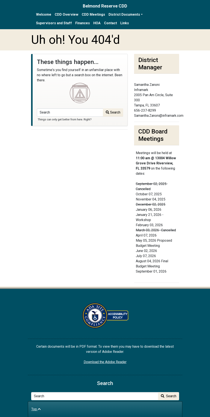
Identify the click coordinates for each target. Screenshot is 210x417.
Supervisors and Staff (54, 23)
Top (36, 409)
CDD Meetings (93, 14)
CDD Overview (66, 14)
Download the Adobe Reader (105, 362)
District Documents (124, 14)
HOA (97, 23)
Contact (110, 23)
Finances (82, 23)
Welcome (43, 14)
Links (124, 23)
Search (113, 112)
